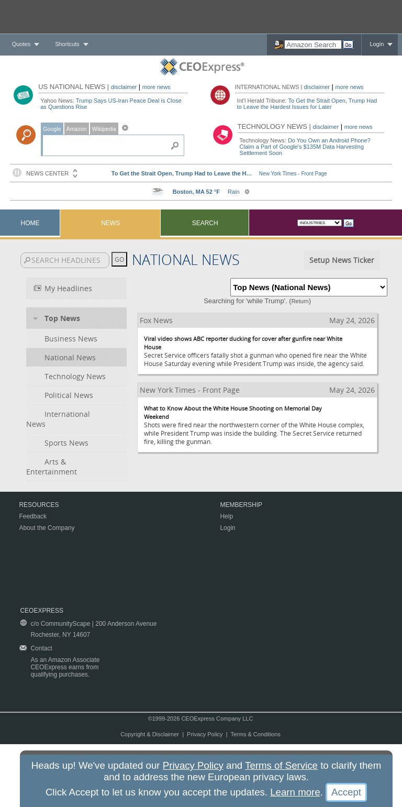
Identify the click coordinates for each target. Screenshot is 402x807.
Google (52, 129)
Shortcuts (67, 44)
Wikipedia (104, 129)
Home (30, 223)
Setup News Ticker (341, 260)
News (110, 223)
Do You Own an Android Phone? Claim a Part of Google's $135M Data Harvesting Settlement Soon (305, 146)
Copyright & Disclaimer (149, 734)
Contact (41, 648)
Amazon (76, 129)
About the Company (46, 528)
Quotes (21, 44)
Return (300, 301)
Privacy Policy (204, 734)
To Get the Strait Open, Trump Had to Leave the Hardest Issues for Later (307, 103)
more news (156, 87)
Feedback (33, 516)
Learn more (295, 792)
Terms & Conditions (255, 734)
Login (377, 44)
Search (205, 223)
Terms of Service (281, 765)
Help (226, 516)
